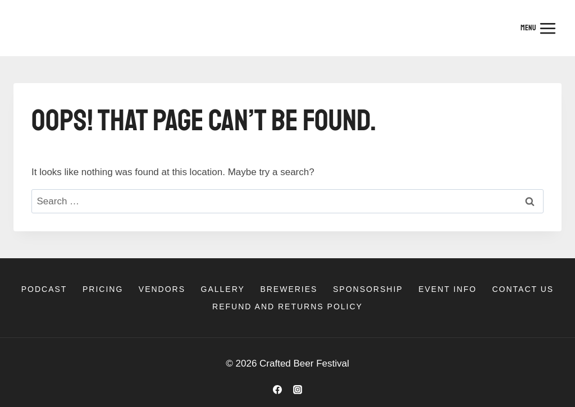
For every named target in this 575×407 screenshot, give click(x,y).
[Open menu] (538, 28)
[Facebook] (277, 390)
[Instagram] (298, 390)
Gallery (223, 289)
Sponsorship (368, 289)
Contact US (523, 289)
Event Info (447, 289)
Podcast (44, 289)
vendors (162, 289)
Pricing (103, 289)
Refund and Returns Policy (287, 306)
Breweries (288, 289)
